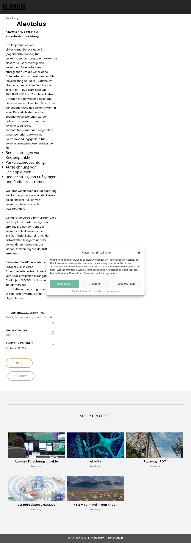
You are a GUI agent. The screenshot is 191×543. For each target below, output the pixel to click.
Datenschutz (97, 291)
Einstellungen (126, 283)
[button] (139, 252)
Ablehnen (95, 283)
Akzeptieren (64, 283)
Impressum (113, 291)
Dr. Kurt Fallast (16, 348)
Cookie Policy (79, 291)
